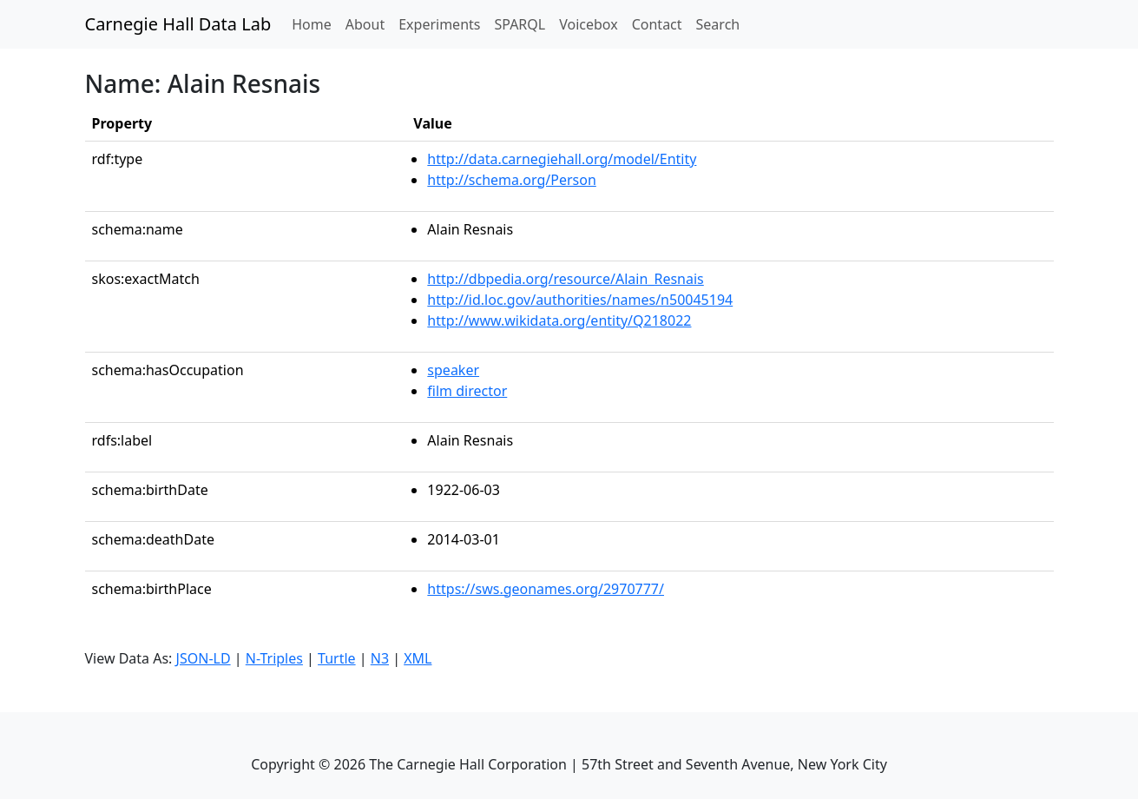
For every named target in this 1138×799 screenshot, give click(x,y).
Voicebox (588, 24)
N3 (380, 658)
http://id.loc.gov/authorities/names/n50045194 (580, 299)
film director (467, 390)
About (365, 24)
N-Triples (274, 658)
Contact (657, 24)
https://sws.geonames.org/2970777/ (545, 588)
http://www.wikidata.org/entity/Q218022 (559, 320)
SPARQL (519, 24)
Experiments (439, 24)
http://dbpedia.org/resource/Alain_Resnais (565, 278)
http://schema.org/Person (511, 179)
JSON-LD (203, 658)
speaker (453, 370)
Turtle (337, 658)
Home (315, 23)
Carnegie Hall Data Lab (178, 24)
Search (718, 24)
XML (417, 658)
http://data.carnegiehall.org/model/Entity (561, 158)
